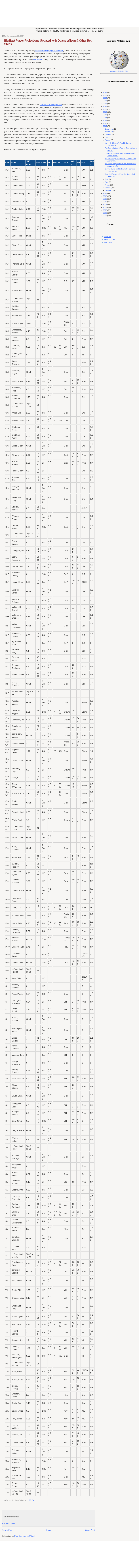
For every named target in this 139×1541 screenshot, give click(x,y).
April (107, 182)
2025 (105, 95)
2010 (105, 202)
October (108, 134)
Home (49, 1530)
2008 (105, 207)
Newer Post (7, 1530)
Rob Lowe (108, 242)
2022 (105, 104)
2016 (105, 120)
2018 (105, 115)
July (107, 179)
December (109, 129)
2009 (105, 204)
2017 (105, 118)
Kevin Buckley (109, 239)
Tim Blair (107, 237)
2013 (105, 193)
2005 (105, 216)
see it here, (38, 59)
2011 (105, 199)
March (107, 185)
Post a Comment (8, 1523)
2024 (105, 98)
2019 (105, 112)
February (108, 188)
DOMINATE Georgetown (51, 104)
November (109, 132)
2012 (105, 196)
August (108, 140)
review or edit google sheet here (49, 50)
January (108, 190)
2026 (105, 92)
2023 (105, 101)
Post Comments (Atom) (24, 1536)
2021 (105, 106)
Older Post (90, 1530)
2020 (105, 109)
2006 (105, 213)
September (109, 137)
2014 (105, 126)
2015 (105, 123)
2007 (105, 210)
